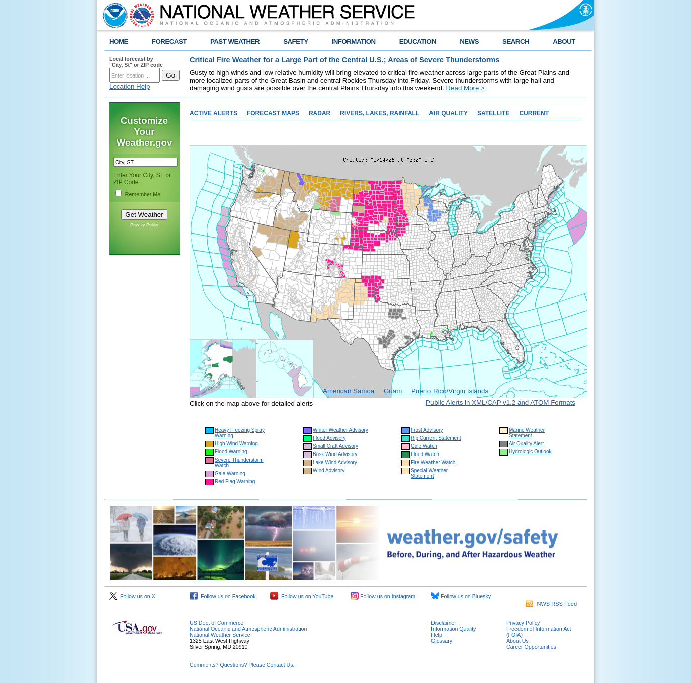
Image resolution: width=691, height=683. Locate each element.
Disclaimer (443, 623)
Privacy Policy (144, 224)
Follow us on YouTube (301, 596)
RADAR (319, 113)
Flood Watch (425, 454)
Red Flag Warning (235, 481)
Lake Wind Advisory (335, 462)
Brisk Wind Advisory (335, 454)
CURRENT (534, 113)
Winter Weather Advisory (340, 430)
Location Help (129, 86)
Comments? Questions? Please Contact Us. (242, 665)
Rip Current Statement (436, 438)
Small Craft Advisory (335, 446)
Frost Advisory (427, 430)
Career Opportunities (531, 647)
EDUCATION (417, 41)
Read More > (465, 88)
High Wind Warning (236, 443)
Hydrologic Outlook (530, 451)
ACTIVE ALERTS (213, 113)
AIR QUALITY (448, 113)
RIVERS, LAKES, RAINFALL (379, 113)
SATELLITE (493, 113)
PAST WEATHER (235, 41)
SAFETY (295, 41)
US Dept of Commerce (216, 623)
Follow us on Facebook (223, 596)
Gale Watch (424, 446)
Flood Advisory (329, 438)
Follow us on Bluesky (461, 596)
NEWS (469, 41)
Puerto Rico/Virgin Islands (449, 391)
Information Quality (453, 629)
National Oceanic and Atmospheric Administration (248, 629)
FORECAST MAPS (273, 113)
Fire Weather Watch (433, 462)
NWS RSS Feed (551, 604)
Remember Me (142, 194)
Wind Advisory (328, 470)
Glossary (441, 641)
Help (436, 635)
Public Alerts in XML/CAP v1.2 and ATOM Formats (500, 402)
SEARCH (515, 41)
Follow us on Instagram (383, 596)
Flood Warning (231, 451)
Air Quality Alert (526, 443)
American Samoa (348, 391)
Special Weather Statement (429, 473)
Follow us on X (132, 596)
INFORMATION (354, 41)
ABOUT (564, 41)
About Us (517, 641)
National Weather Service (220, 635)
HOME (118, 41)
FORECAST (169, 41)
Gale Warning (230, 473)
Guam (393, 391)
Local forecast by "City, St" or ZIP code (136, 62)
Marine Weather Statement (527, 432)
